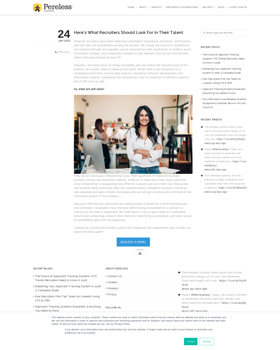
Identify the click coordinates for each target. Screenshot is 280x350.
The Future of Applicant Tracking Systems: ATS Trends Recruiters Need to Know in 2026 (223, 58)
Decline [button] (207, 341)
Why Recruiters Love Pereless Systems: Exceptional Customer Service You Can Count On (225, 103)
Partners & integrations (182, 7)
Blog (221, 7)
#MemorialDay (220, 149)
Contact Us (114, 276)
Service (156, 7)
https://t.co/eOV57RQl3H (231, 139)
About (143, 7)
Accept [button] (191, 341)
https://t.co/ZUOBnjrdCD (232, 188)
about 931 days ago (215, 143)
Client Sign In (238, 7)
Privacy (112, 294)
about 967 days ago (215, 169)
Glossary (113, 288)
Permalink (64, 52)
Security (208, 7)
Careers (112, 282)
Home (131, 7)
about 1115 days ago (215, 192)
